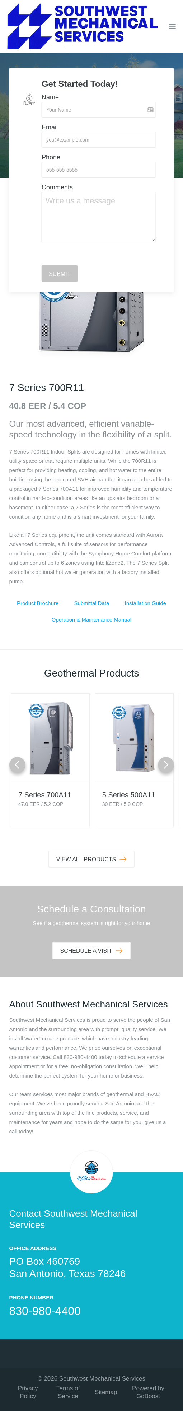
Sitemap (106, 1392)
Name (50, 97)
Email (50, 127)
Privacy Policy (28, 1392)
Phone (51, 157)
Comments (57, 187)
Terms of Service (68, 1392)
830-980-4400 (45, 1310)
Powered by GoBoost (148, 1392)
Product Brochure (38, 603)
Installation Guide (145, 603)
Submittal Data (91, 603)
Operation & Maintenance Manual (91, 620)
